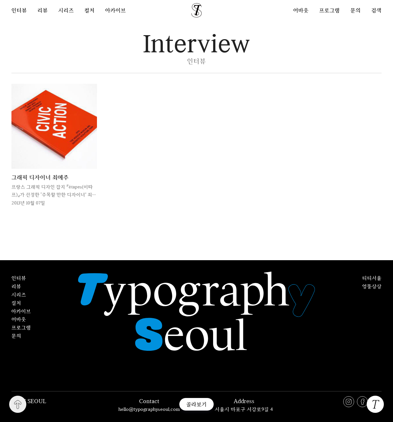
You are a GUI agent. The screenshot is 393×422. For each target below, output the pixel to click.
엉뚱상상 (372, 286)
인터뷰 (19, 10)
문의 (355, 10)
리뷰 (42, 10)
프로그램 (329, 10)
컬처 (89, 10)
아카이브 (115, 10)
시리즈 (66, 10)
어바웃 (301, 10)
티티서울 (372, 278)
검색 (376, 10)
